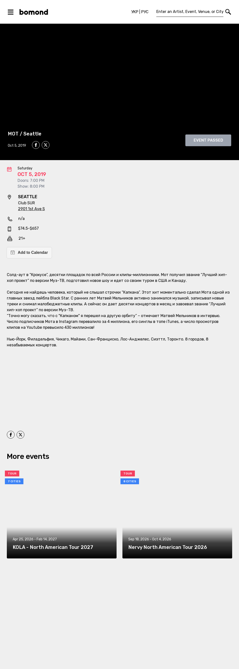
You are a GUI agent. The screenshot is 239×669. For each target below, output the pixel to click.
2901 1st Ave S (31, 208)
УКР (134, 12)
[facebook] (36, 145)
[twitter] (46, 145)
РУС (145, 12)
